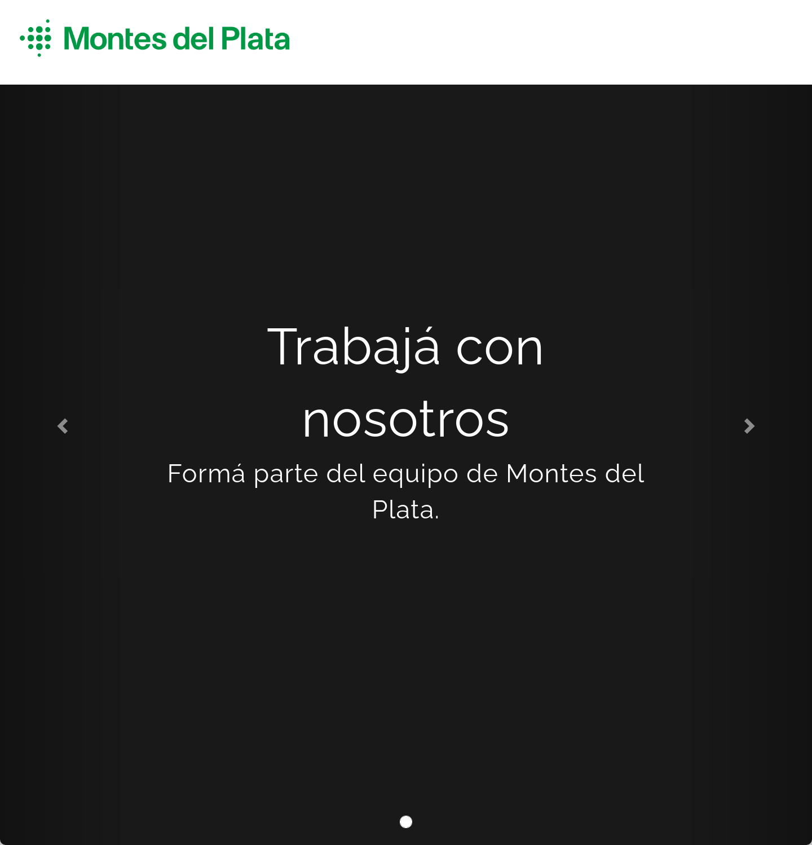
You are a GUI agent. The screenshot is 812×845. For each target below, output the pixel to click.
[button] (61, 422)
